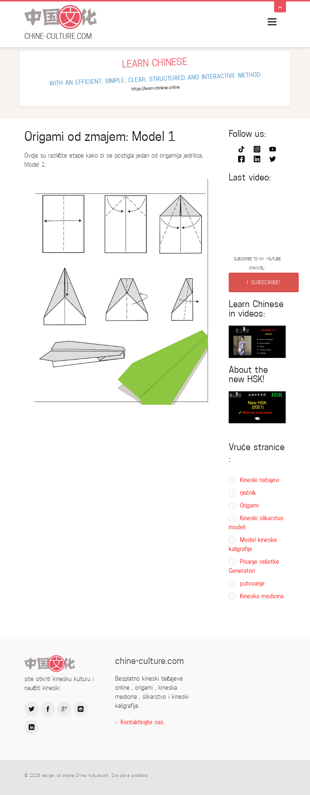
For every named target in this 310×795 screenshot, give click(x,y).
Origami (249, 505)
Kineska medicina (262, 596)
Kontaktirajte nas (142, 722)
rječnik (248, 492)
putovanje (252, 583)
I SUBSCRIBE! (264, 282)
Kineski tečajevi (259, 480)
